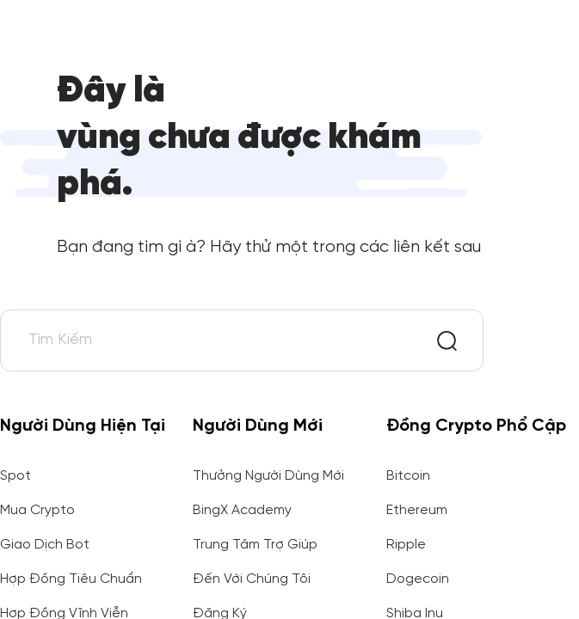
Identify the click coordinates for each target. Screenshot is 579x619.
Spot (15, 476)
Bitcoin (408, 476)
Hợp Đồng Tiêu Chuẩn (71, 579)
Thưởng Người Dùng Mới (268, 476)
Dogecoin (417, 579)
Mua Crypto (37, 510)
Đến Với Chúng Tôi (252, 579)
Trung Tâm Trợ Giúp (255, 544)
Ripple (406, 544)
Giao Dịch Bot (44, 544)
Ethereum (416, 510)
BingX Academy (242, 510)
